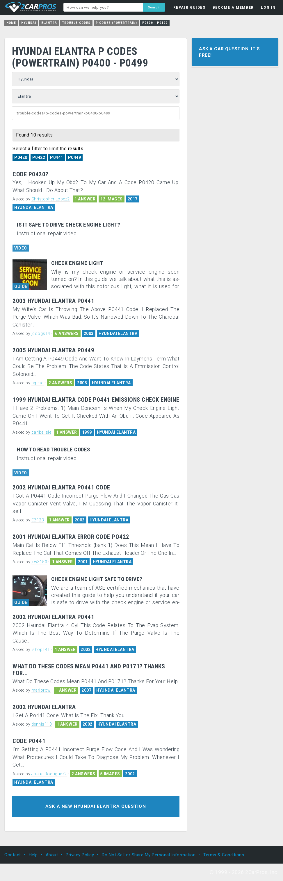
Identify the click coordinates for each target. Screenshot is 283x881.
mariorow (41, 690)
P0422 (38, 157)
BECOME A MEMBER (233, 8)
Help (33, 854)
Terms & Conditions (223, 854)
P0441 (56, 157)
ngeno (37, 383)
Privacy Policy (80, 854)
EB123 (37, 520)
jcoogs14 (40, 333)
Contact (12, 854)
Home (11, 23)
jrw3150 (39, 561)
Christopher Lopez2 (50, 199)
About (52, 854)
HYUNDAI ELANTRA (33, 207)
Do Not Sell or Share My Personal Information (148, 854)
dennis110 (41, 724)
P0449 (74, 157)
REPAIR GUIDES (189, 8)
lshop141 (40, 649)
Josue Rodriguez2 (49, 773)
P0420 (20, 157)
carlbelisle (41, 432)
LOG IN (268, 8)
